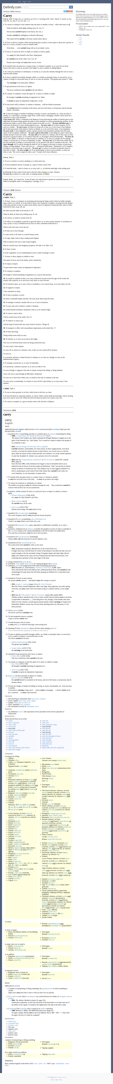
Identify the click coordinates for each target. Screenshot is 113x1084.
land (16, 996)
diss (30, 562)
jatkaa (16, 948)
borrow (21, 712)
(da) (19, 823)
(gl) (20, 836)
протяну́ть (55, 925)
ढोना (28, 850)
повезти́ (61, 831)
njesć (64, 870)
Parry (80, 44)
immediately (60, 1063)
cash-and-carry (47, 744)
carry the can (46, 730)
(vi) (56, 913)
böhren (60, 760)
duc (18, 774)
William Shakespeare (19, 495)
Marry (80, 42)
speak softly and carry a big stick (53, 747)
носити (44, 792)
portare (15, 861)
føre (49, 934)
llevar (17, 776)
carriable (11, 736)
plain (40, 1063)
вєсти (64, 796)
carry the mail (46, 734)
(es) (53, 879)
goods (34, 996)
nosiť (49, 845)
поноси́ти (51, 898)
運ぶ (13, 865)
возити (64, 794)
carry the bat (46, 728)
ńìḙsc (58, 854)
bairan (22, 842)
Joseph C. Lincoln (22, 584)
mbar (17, 760)
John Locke (15, 507)
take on (21, 703)
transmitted (25, 543)
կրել (32, 770)
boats (28, 996)
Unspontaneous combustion (31, 460)
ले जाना (15, 850)
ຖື (12, 875)
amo (17, 846)
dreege (51, 778)
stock (20, 513)
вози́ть (65, 827)
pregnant (15, 610)
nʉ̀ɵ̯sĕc (64, 852)
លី (14, 869)
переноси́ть (52, 962)
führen (17, 938)
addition (30, 529)
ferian (86, 19)
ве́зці (18, 789)
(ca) (20, 799)
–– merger (95, 26)
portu (21, 774)
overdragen (17, 958)
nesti (56, 839)
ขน (56, 885)
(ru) (48, 821)
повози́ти (60, 904)
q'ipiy (60, 815)
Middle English (82, 14)
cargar (58, 879)
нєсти (68, 792)
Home (19, 1)
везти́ (44, 831)
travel (33, 543)
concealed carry (13, 1023)
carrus (90, 16)
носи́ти (64, 896)
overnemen (17, 946)
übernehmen (19, 950)
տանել (19, 770)
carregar (53, 813)
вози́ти (44, 904)
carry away (12, 726)
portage (10, 998)
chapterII (45, 446)
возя (29, 793)
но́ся (17, 793)
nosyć (44, 870)
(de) (20, 840)
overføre (51, 958)
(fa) (53, 804)
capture (26, 564)
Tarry (80, 39)
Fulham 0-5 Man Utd (43, 567)
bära (50, 883)
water (68, 996)
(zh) (20, 805)
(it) (20, 861)
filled (6, 1065)
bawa (49, 766)
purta (58, 817)
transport (52, 434)
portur (18, 821)
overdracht (16, 1054)
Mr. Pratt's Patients (44, 584)
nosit (27, 813)
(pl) (64, 806)
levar (16, 836)
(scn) (54, 843)
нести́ (44, 825)
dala (49, 966)
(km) (17, 869)
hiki (52, 768)
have (19, 537)
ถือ (47, 885)
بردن (49, 804)
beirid (51, 800)
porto (14, 876)
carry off (11, 742)
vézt (9, 819)
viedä (16, 976)
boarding (54, 564)
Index (29, 1)
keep (24, 701)
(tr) (55, 888)
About (56, 1079)
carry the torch (47, 738)
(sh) (53, 839)
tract (11, 996)
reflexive (12, 676)
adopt (20, 519)
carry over (45, 723)
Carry (80, 37)
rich (44, 1063)
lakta (53, 1054)
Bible (13, 501)
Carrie (87, 29)
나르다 (16, 873)
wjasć (44, 866)
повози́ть (51, 829)
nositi (49, 839)
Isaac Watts (15, 664)
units (12, 531)
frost (27, 628)
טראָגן (50, 915)
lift (19, 434)
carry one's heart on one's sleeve (19, 747)
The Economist (49, 460)
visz (17, 853)
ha (55, 934)
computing (12, 1009)
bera (15, 829)
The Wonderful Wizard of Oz (36, 436)
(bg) (21, 793)
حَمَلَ (15, 762)
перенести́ (45, 964)
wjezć (57, 875)
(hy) (23, 770)
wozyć (65, 873)
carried (17, 431)
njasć (56, 861)
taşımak (50, 888)
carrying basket (13, 740)
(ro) (54, 817)
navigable (62, 996)
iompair (14, 857)
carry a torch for (13, 723)
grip (43, 988)
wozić (50, 810)
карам (16, 795)
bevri (15, 880)
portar (16, 799)
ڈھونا (48, 910)
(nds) (64, 760)
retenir (16, 960)
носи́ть (44, 821)
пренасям (19, 956)
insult (24, 562)
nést (22, 815)
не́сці (16, 783)
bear (33, 699)
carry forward (12, 734)
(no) (53, 787)
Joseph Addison (17, 648)
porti (17, 827)
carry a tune (12, 724)
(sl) (57, 850)
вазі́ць (32, 785)
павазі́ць (17, 787)
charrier (82, 16)
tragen (17, 840)
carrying (55, 429)
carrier (10, 721)
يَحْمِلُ (33, 762)
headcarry (45, 746)
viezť (50, 849)
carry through (46, 740)
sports (18, 566)
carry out (45, 721)
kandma (17, 1046)
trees (67, 1063)
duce (51, 817)
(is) (20, 855)
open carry (11, 1031)
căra (65, 817)
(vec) (55, 911)
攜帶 (17, 805)
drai (47, 781)
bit (21, 1009)
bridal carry (12, 1021)
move (37, 699)
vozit (15, 817)
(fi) (20, 830)
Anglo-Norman (96, 14)
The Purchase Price (34, 446)
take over (27, 703)
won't (36, 1063)
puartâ (16, 834)
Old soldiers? (26, 595)
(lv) (18, 878)
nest (15, 878)
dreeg (53, 776)
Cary (91, 29)
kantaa (16, 830)
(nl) (19, 825)
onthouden (27, 958)
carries (37, 429)
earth (22, 628)
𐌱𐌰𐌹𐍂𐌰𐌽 (16, 842)
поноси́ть (62, 821)
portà (15, 859)
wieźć (44, 811)
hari (55, 768)
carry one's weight (14, 749)
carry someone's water (49, 724)
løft (56, 1044)
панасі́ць (17, 781)
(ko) (20, 873)
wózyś (50, 863)
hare (54, 628)
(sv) (53, 883)
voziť (57, 847)
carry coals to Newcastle (16, 730)
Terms (60, 1079)
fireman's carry (13, 1025)
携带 (24, 805)
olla (24, 936)
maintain (26, 537)
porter (16, 832)
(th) (49, 885)
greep (15, 1044)
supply (26, 513)
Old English (81, 19)
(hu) (20, 853)
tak (49, 1044)
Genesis (18, 501)
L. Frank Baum (21, 436)
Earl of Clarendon (18, 678)
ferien (92, 17)
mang (52, 913)
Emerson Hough (21, 446)
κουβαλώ (16, 844)
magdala (55, 966)
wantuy (55, 815)
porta (49, 978)
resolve (26, 525)
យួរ (24, 869)
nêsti (54, 850)
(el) (21, 844)
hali (20, 846)
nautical (18, 564)
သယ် (16, 797)
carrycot (11, 732)
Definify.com (53, 1077)
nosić (61, 806)
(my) (20, 797)
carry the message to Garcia (51, 736)
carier (101, 14)
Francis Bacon (16, 656)
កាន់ (9, 871)
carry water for (47, 742)
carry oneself (12, 746)
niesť (66, 845)
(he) (19, 848)
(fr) (19, 832)
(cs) (30, 813)
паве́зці (32, 789)
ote (15, 1048)
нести (56, 837)
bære (15, 823)
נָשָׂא (15, 848)
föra (50, 940)
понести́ (61, 825)
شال (21, 766)
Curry (80, 41)
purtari (50, 843)
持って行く (19, 863)
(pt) (57, 813)
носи (53, 764)
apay (50, 815)
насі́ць (31, 779)
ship (32, 564)
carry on (11, 744)
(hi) (19, 850)
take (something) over (38, 519)
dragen (15, 825)
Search (24, 1)
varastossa (18, 936)
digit (25, 1009)
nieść (56, 808)
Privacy (53, 1079)
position (49, 988)
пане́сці (30, 783)
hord (24, 853)
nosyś (67, 858)
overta (50, 948)
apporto (19, 876)
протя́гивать (52, 924)
